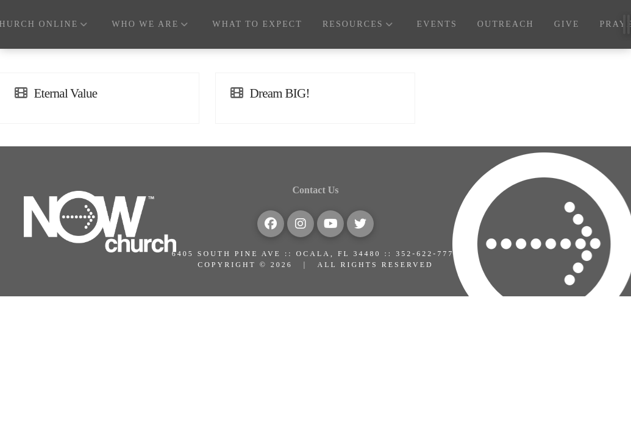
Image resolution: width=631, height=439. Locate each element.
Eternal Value (66, 93)
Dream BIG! (280, 93)
